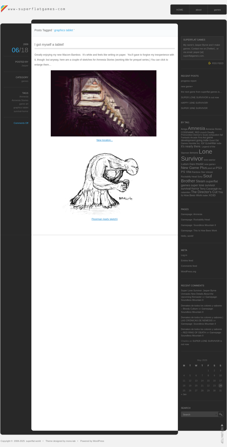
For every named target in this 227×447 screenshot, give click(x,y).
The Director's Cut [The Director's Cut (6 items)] (204, 192)
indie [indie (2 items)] (219, 143)
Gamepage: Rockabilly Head (195, 219)
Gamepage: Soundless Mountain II (198, 225)
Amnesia (23, 96)
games (217, 9)
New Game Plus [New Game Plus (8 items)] (194, 168)
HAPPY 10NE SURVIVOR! (194, 103)
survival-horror (21, 111)
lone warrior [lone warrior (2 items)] (209, 160)
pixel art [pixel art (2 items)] (211, 168)
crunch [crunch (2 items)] (203, 132)
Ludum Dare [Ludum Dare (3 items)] (188, 164)
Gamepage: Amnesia (191, 214)
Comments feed (189, 266)
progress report (188, 81)
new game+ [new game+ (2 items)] (210, 164)
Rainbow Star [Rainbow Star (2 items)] (198, 172)
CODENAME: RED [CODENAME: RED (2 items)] (190, 132)
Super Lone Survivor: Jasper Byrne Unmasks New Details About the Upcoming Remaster (198, 293)
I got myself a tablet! (49, 44)
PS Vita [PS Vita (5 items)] (186, 171)
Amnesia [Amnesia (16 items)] (196, 128)
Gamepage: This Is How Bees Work (199, 230)
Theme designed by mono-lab (61, 441)
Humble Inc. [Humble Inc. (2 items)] (194, 143)
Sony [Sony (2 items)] (199, 176)
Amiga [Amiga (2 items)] (184, 129)
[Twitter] (211, 48)
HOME (179, 9)
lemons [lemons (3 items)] (194, 152)
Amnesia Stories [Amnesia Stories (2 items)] (214, 129)
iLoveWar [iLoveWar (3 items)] (210, 143)
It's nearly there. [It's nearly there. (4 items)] (191, 146)
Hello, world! (187, 236)
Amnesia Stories (20, 100)
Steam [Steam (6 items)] (200, 181)
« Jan (184, 394)
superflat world (33, 441)
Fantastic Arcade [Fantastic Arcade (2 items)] (189, 137)
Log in (184, 255)
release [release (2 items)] (209, 172)
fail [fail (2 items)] (221, 135)
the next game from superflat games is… (201, 92)
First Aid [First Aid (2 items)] (202, 137)
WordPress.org (188, 271)
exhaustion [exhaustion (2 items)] (214, 135)
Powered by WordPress (92, 441)
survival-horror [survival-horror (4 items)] (190, 188)
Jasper (24, 65)
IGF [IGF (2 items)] (203, 143)
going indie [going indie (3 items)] (202, 140)
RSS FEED (217, 63)
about (198, 9)
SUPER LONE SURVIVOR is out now (200, 97)
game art (23, 104)
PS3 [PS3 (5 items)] (219, 168)
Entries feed (187, 260)
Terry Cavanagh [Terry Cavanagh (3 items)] (209, 188)
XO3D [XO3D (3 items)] (212, 195)
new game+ (187, 86)
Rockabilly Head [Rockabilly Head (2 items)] (189, 176)
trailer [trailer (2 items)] (205, 195)
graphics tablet (20, 107)
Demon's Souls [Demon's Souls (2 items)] (200, 135)
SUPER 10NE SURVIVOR (194, 108)
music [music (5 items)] (200, 164)
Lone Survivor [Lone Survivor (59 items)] (196, 155)
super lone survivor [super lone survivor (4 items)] (203, 185)
